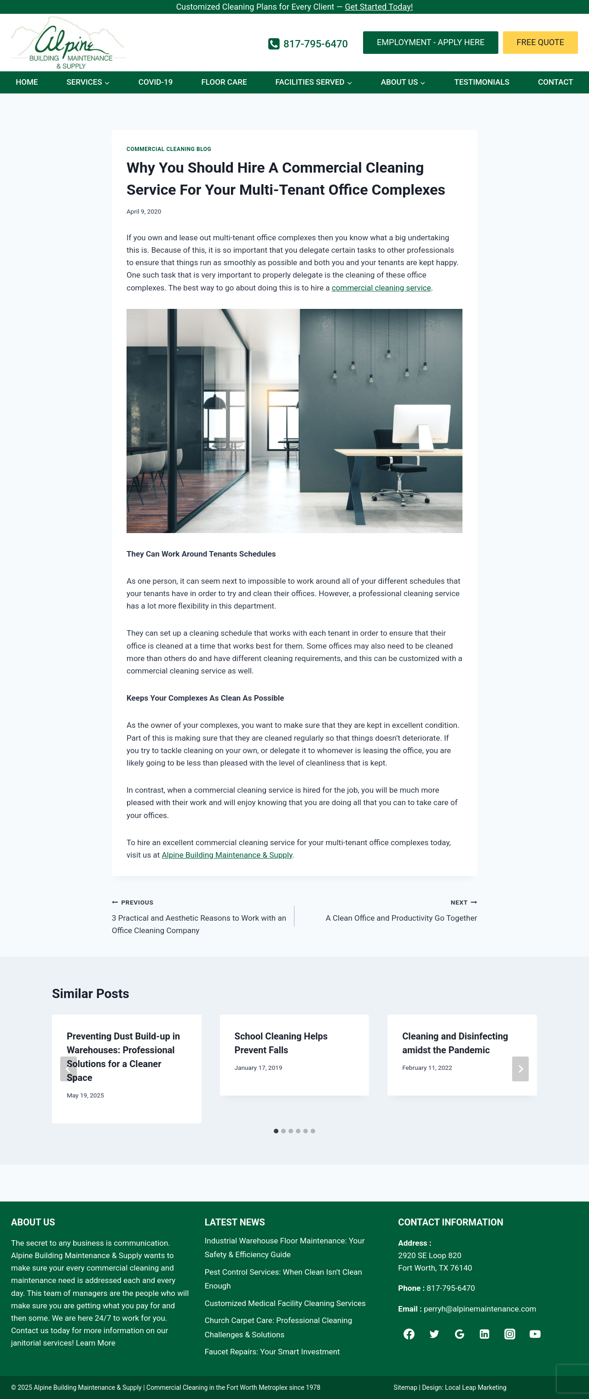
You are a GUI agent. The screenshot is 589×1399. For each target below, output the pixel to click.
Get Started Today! (379, 7)
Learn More (95, 1342)
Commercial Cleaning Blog (169, 149)
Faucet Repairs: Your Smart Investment (272, 1351)
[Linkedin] (485, 1334)
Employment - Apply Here (431, 42)
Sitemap (405, 1387)
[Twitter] (434, 1334)
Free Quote (540, 42)
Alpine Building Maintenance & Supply (227, 854)
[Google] (460, 1334)
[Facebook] (409, 1334)
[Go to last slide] (68, 1069)
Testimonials (481, 82)
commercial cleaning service (381, 287)
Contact (555, 82)
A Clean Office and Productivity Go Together (389, 909)
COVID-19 (156, 82)
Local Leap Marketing (476, 1387)
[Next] (520, 1069)
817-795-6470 (451, 1288)
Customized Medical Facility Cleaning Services (285, 1303)
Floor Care (224, 82)
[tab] (276, 1131)
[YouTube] (535, 1334)
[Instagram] (510, 1334)
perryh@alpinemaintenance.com (480, 1308)
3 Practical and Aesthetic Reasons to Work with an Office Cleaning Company (199, 915)
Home (27, 82)
